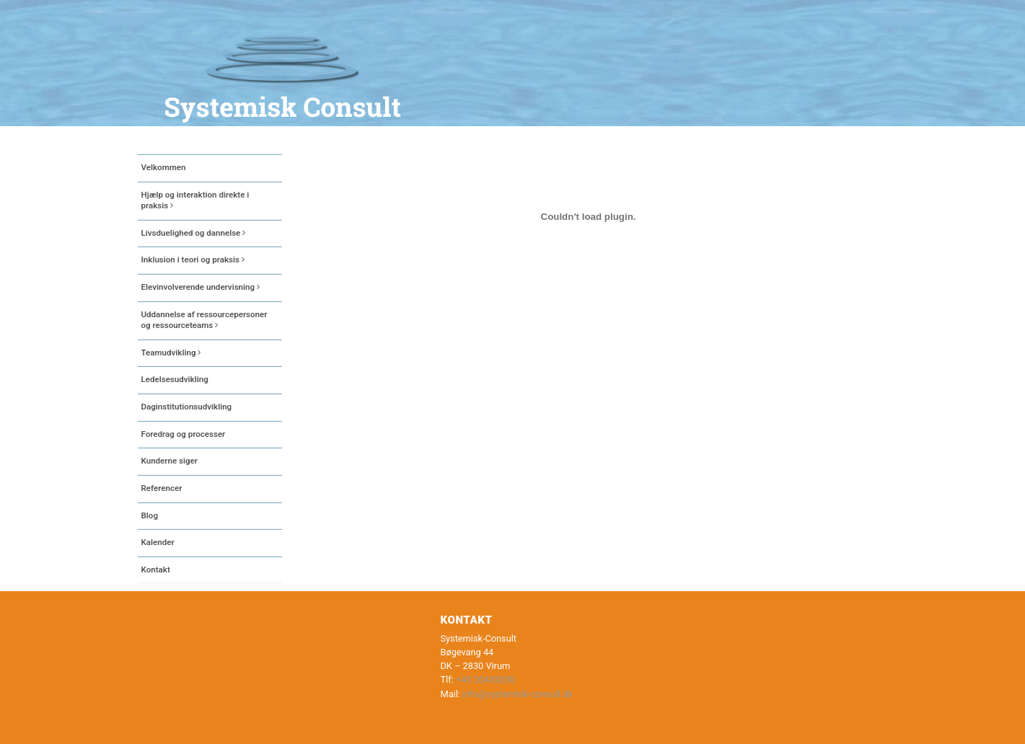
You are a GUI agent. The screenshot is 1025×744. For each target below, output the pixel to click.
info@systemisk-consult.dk (517, 693)
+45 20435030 (485, 679)
